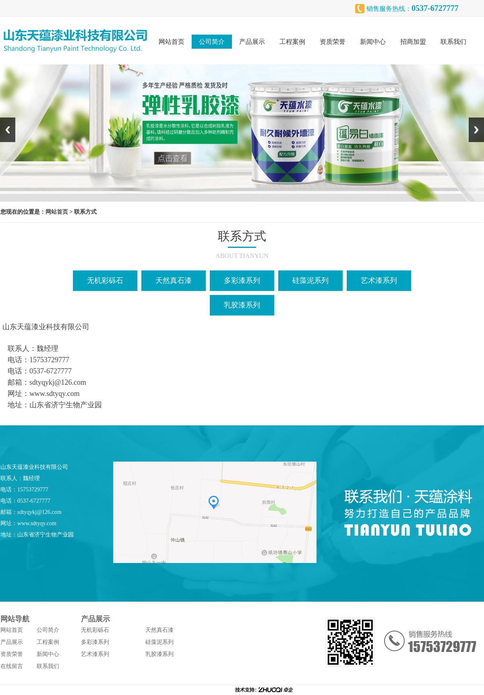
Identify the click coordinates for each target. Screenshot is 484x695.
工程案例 (292, 41)
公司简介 (212, 41)
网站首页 (171, 41)
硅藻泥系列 (310, 280)
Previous (7, 130)
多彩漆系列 (242, 280)
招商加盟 (413, 41)
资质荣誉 (332, 41)
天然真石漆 (173, 280)
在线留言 (11, 666)
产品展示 (252, 41)
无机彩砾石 (105, 280)
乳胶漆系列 (242, 305)
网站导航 (14, 619)
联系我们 (453, 41)
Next (476, 130)
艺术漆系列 (379, 280)
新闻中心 (373, 41)
